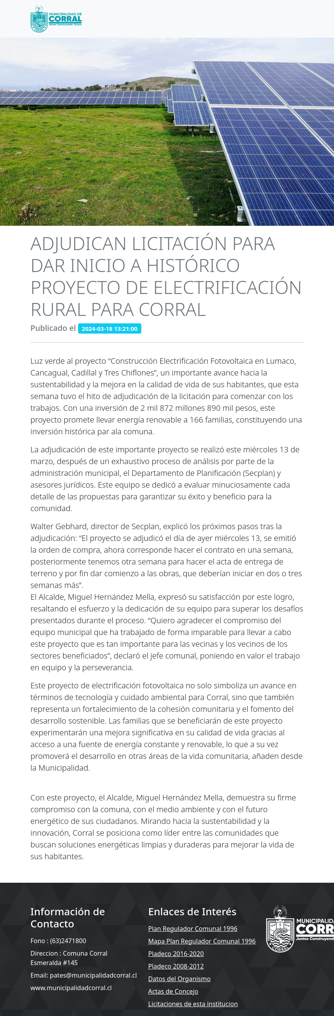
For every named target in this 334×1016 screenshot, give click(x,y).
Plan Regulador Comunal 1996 (192, 928)
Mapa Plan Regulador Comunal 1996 (202, 941)
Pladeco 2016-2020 (176, 953)
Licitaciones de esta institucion (193, 1004)
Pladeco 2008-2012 (176, 966)
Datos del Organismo (179, 978)
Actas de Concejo (173, 991)
